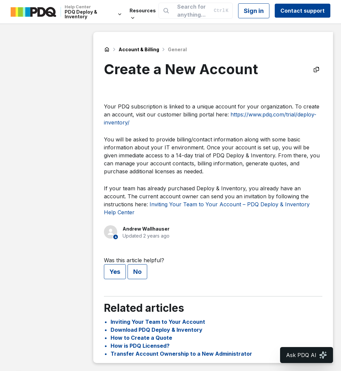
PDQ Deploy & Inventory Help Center (107, 50)
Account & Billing (139, 49)
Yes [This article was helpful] (115, 271)
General (177, 49)
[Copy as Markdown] (316, 70)
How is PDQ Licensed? (140, 345)
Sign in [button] (254, 10)
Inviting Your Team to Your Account (158, 321)
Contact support (302, 10)
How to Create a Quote (141, 337)
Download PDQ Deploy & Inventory (156, 329)
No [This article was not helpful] (137, 271)
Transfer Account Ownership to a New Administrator (181, 353)
